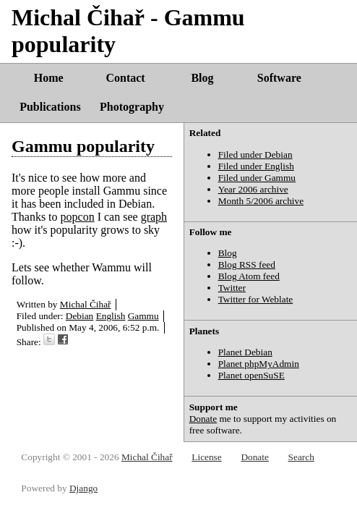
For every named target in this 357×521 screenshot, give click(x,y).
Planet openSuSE (251, 375)
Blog (202, 78)
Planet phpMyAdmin (258, 363)
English (111, 315)
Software (279, 78)
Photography (132, 107)
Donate (203, 418)
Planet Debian (245, 352)
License (206, 457)
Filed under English (256, 166)
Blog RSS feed (246, 264)
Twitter (232, 287)
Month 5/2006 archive (261, 200)
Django (83, 488)
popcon (78, 217)
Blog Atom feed (249, 276)
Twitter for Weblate (255, 299)
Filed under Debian (255, 154)
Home (49, 78)
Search (301, 457)
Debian (80, 315)
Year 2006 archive (253, 189)
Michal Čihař (85, 304)
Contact (125, 78)
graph (154, 217)
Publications (50, 107)
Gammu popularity (83, 146)
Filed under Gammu (257, 177)
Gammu (143, 315)
